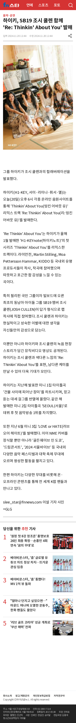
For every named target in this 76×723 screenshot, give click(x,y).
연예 (29, 5)
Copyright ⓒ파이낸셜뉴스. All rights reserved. (26, 699)
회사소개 (7, 695)
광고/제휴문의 (22, 695)
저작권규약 (59, 695)
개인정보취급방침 (41, 695)
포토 (57, 5)
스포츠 (43, 5)
